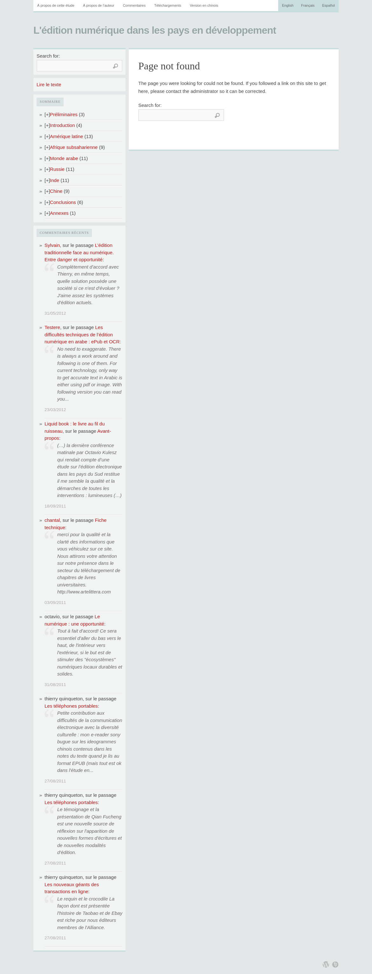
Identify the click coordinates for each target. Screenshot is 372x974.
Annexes (59, 213)
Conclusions (63, 202)
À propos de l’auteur (98, 5)
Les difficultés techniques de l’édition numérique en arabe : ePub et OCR (82, 334)
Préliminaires (64, 114)
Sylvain (52, 245)
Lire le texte (49, 84)
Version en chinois (204, 5)
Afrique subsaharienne (74, 147)
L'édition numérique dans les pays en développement (154, 30)
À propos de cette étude (55, 5)
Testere (52, 327)
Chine (56, 191)
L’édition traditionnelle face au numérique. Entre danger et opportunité (79, 252)
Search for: (48, 56)
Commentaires (134, 5)
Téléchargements (167, 5)
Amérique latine (66, 136)
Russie (57, 169)
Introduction (62, 125)
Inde (54, 180)
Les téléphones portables (71, 706)
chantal (52, 520)
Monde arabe (64, 158)
